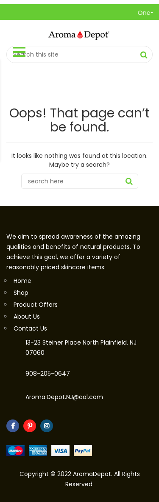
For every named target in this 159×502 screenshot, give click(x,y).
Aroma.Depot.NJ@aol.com (64, 397)
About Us (27, 316)
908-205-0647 (47, 373)
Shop (21, 292)
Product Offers (36, 304)
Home (22, 281)
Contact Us (30, 328)
